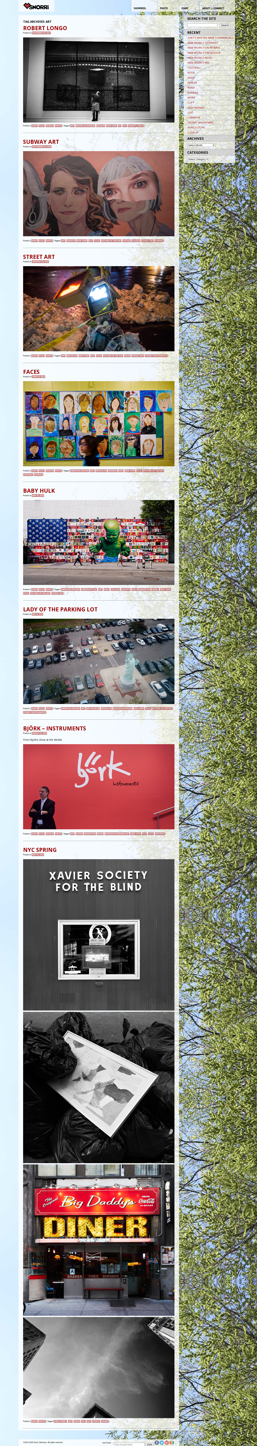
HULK (134, 589)
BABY (106, 589)
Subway (159, 241)
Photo (58, 126)
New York (112, 126)
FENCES (192, 82)
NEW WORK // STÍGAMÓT (202, 42)
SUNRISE (192, 92)
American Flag (89, 589)
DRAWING (112, 471)
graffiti (71, 241)
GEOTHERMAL (196, 107)
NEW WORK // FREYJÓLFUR (203, 52)
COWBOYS (193, 117)
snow (127, 356)
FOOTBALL (194, 67)
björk (79, 834)
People (50, 126)
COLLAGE (115, 589)
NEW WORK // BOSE (199, 57)
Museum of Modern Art (117, 834)
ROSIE (191, 72)
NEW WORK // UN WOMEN (203, 47)
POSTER (126, 241)
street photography (156, 356)
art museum (93, 708)
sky (89, 1421)
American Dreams (79, 471)
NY (119, 126)
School (38, 475)
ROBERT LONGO (135, 126)
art (72, 126)
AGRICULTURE (196, 127)
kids (121, 471)
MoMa (100, 834)
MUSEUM (101, 126)
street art (147, 241)
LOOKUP (192, 132)
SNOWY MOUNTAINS (200, 122)
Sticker (136, 241)
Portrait (28, 475)
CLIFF (190, 102)
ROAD (191, 87)
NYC (125, 126)
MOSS (191, 77)
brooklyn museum (85, 126)
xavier (104, 1421)
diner (77, 1421)
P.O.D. (41, 126)
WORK (191, 97)
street (96, 1421)
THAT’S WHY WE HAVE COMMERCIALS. (210, 37)
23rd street (60, 1421)
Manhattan (144, 589)
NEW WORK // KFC (198, 62)
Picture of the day (111, 241)
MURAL (155, 589)
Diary (34, 126)
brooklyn (72, 356)
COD (190, 112)
